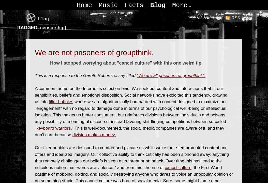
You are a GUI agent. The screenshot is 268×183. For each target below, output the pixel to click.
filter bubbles (61, 101)
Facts (133, 5)
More (179, 5)
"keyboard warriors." (54, 128)
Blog (158, 5)
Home (84, 5)
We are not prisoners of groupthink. (94, 52)
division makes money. (94, 134)
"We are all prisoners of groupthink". (171, 75)
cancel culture (178, 167)
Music (108, 5)
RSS (236, 18)
